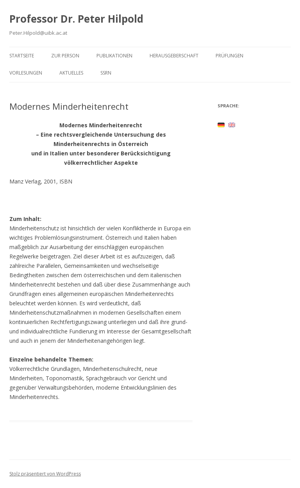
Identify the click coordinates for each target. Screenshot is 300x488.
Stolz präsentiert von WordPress (45, 473)
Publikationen (114, 55)
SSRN (105, 72)
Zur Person (65, 55)
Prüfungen (229, 55)
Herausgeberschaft (174, 55)
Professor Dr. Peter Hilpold (76, 19)
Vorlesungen (25, 72)
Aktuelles (71, 72)
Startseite (21, 55)
